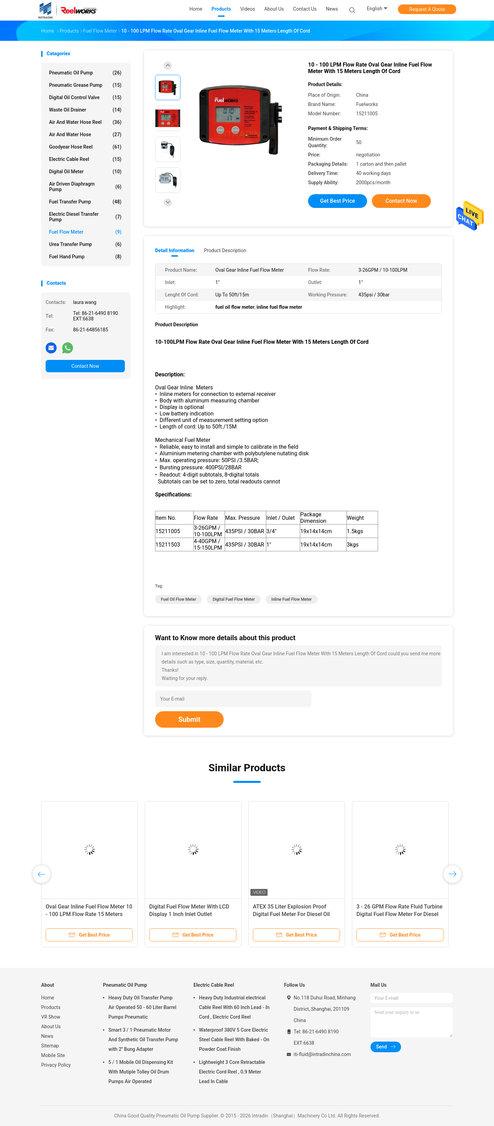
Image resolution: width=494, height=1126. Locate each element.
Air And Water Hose (85, 134)
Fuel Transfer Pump (85, 201)
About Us (51, 1026)
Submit (189, 719)
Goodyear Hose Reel (85, 146)
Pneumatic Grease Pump (85, 85)
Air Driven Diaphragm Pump (85, 186)
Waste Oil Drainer (85, 109)
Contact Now (85, 366)
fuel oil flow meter (178, 599)
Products (50, 1007)
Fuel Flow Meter (85, 231)
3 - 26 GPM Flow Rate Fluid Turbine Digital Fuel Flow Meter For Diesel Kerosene (399, 914)
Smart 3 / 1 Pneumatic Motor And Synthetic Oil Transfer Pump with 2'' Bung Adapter (143, 1039)
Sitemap (50, 1045)
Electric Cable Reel (85, 159)
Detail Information (174, 250)
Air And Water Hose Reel (85, 122)
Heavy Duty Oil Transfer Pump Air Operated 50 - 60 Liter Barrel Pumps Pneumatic (142, 1007)
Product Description (225, 250)
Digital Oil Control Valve (85, 97)
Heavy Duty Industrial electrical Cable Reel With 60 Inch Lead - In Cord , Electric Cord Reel (234, 1007)
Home (47, 997)
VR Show (50, 1017)
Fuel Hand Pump (85, 256)
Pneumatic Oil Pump (85, 72)
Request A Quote (427, 9)
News (47, 1036)
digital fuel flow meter (234, 599)
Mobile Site (53, 1055)
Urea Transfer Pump (85, 244)
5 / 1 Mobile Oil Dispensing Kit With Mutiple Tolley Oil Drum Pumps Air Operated (140, 1071)
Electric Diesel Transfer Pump (85, 216)
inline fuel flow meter (291, 599)
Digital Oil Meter (85, 171)
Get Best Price (337, 201)
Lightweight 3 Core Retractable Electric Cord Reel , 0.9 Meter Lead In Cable (232, 1071)
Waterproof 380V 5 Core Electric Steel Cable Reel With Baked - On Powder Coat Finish (234, 1039)
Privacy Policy (56, 1065)
